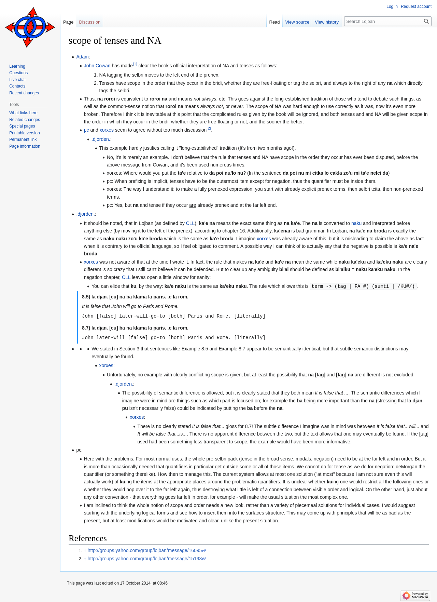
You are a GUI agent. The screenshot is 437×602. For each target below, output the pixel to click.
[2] (209, 128)
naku (356, 223)
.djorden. (100, 139)
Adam (82, 56)
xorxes (107, 130)
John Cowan (97, 65)
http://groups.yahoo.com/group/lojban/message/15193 (145, 557)
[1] (135, 64)
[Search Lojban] (388, 21)
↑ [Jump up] (85, 549)
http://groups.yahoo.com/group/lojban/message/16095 (145, 549)
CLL (190, 223)
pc (86, 130)
